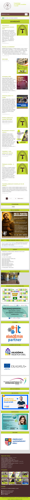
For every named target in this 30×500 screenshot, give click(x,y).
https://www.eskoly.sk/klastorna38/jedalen (8, 242)
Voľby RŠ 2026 (6, 462)
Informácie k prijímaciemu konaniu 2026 (8, 27)
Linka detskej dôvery (6, 466)
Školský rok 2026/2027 (8, 46)
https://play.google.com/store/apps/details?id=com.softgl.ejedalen (12, 246)
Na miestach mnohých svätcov (8, 131)
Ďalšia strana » (20, 198)
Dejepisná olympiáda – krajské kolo (8, 457)
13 (15, 198)
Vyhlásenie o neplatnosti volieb (8, 459)
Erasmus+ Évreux (6, 467)
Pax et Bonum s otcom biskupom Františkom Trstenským (12, 463)
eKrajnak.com (13, 499)
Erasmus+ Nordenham (7, 458)
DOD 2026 (5, 59)
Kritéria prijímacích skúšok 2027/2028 (7, 118)
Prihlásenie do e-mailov (18, 499)
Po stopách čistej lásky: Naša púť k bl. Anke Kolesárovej (12, 461)
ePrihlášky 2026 (6, 76)
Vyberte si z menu (15, 14)
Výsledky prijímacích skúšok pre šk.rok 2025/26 (13, 184)
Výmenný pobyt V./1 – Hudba (8, 96)
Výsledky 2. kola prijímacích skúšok (7, 152)
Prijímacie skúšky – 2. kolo (8, 165)
